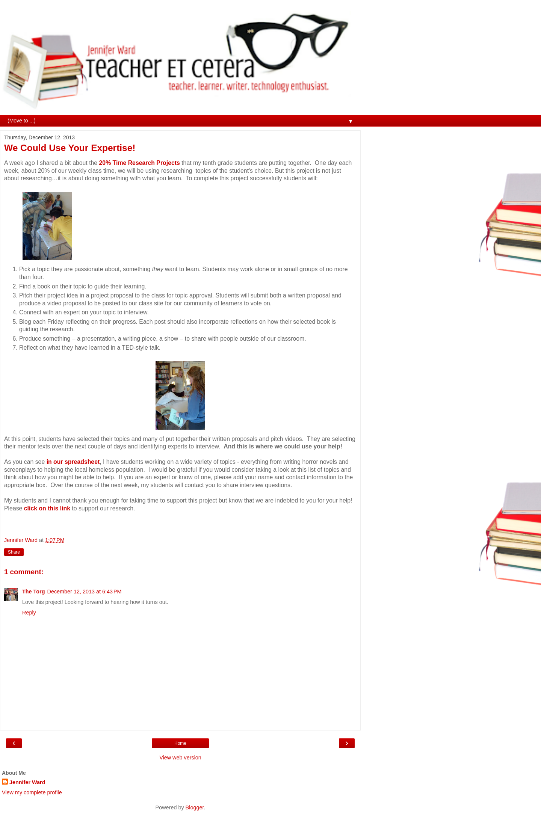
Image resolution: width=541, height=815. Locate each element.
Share (14, 552)
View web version (180, 758)
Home (180, 743)
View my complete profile (32, 792)
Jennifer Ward (27, 782)
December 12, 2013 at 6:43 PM (84, 592)
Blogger (195, 807)
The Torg (33, 592)
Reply (29, 613)
